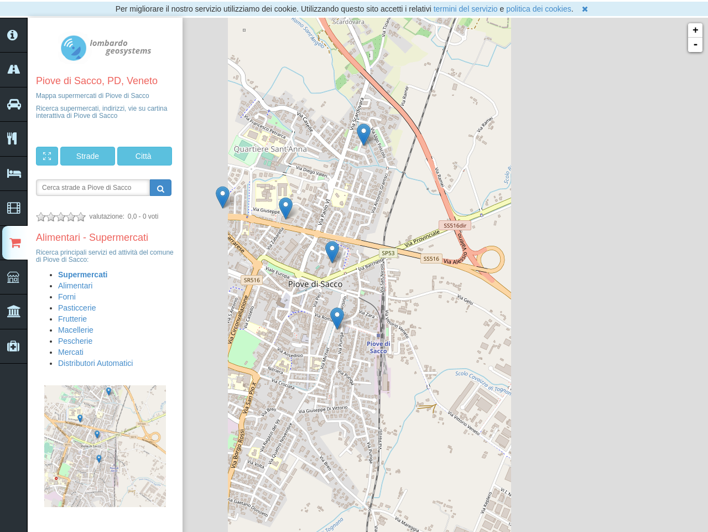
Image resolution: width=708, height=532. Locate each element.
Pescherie (75, 341)
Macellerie (75, 330)
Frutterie (72, 318)
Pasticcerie (77, 307)
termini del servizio (466, 8)
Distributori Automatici (95, 363)
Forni (67, 296)
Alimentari (75, 285)
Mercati (71, 352)
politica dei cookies (538, 8)
